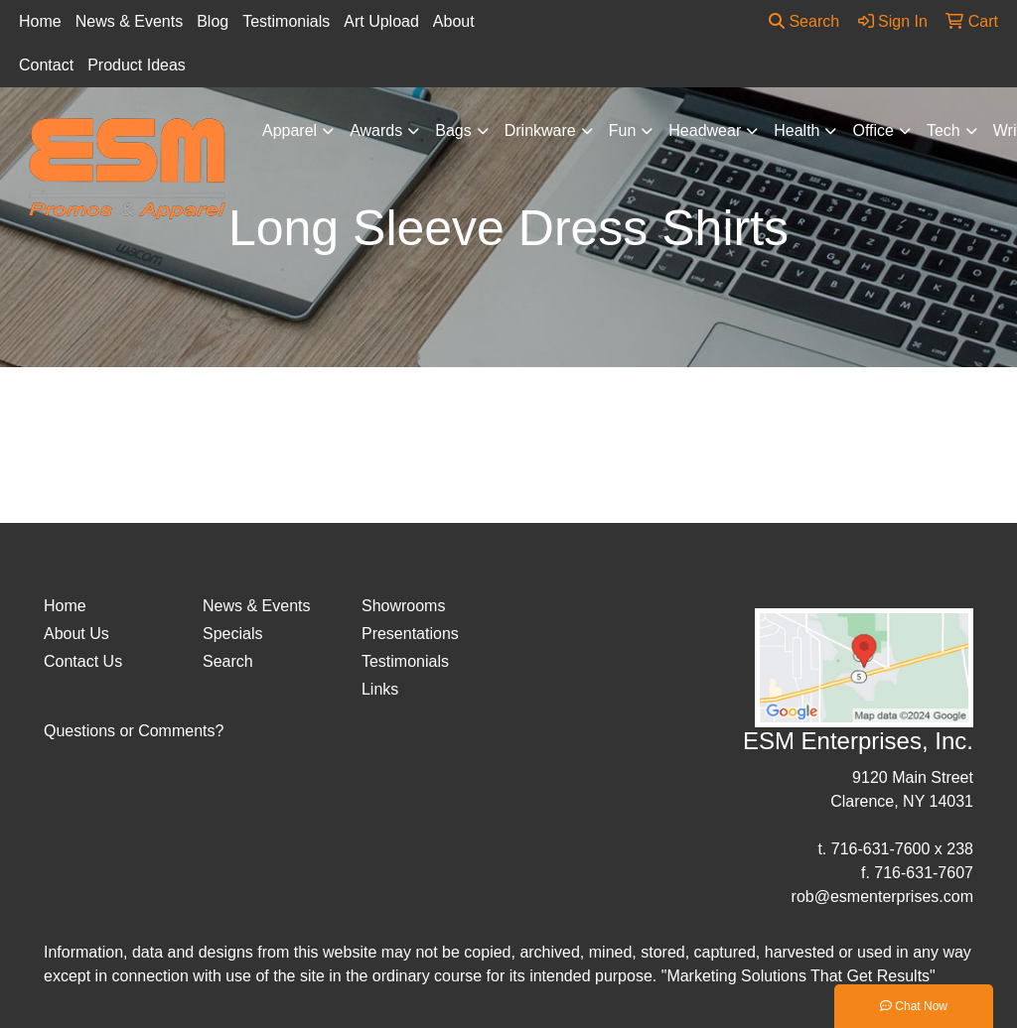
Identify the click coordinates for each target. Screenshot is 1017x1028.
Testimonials (286, 21)
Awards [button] (376, 130)
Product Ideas (136, 65)
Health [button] (796, 130)
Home (40, 21)
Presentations (410, 633)
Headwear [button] (704, 130)
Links (380, 689)
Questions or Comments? (133, 730)
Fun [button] (623, 130)
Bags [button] (453, 130)
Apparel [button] (289, 130)
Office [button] (873, 130)
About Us (76, 633)
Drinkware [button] (540, 130)
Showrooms (403, 605)
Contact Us (83, 661)
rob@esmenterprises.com (882, 896)
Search (804, 21)
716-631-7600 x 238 (902, 848)
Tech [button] (943, 130)
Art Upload (381, 21)
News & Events (129, 21)
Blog (212, 21)
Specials (232, 633)
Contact (46, 65)
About (454, 21)
